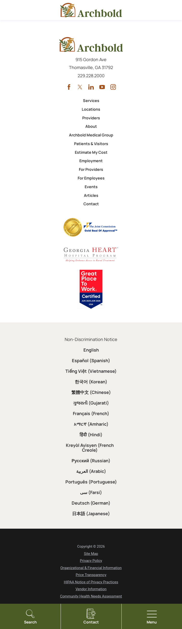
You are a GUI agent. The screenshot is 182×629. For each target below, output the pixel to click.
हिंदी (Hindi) (91, 434)
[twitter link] (80, 87)
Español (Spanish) (91, 360)
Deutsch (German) (91, 503)
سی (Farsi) (91, 492)
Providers (91, 118)
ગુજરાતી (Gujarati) (91, 403)
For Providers (91, 169)
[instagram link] (113, 87)
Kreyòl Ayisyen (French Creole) (90, 447)
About (91, 126)
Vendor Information (91, 589)
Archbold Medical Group (91, 135)
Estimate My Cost (91, 152)
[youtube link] (102, 87)
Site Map (91, 554)
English (91, 350)
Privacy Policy (91, 560)
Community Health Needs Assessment (91, 596)
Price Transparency (91, 575)
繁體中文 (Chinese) (91, 392)
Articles (91, 195)
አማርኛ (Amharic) (91, 424)
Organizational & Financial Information (91, 568)
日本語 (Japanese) (91, 513)
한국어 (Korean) (91, 382)
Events (91, 186)
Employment (91, 160)
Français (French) (91, 413)
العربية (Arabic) (91, 471)
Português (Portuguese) (91, 482)
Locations (91, 109)
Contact (91, 203)
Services (91, 100)
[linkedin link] (91, 87)
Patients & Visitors (91, 143)
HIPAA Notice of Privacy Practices (91, 582)
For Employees (91, 178)
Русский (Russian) (91, 460)
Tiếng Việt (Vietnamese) (90, 371)
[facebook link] (69, 87)
